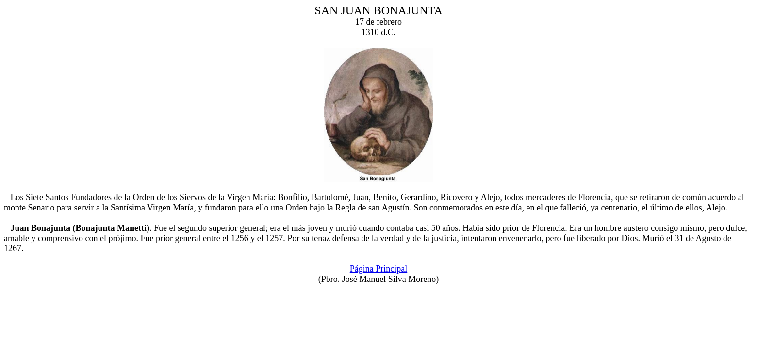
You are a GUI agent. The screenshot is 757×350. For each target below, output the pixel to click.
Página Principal (378, 269)
